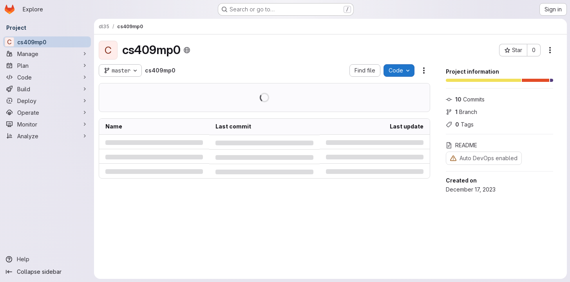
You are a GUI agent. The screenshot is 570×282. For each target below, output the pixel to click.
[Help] (47, 259)
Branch (461, 111)
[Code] (47, 77)
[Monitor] (47, 124)
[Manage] (47, 53)
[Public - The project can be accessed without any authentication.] (187, 50)
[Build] (47, 88)
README (461, 145)
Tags (460, 124)
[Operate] (47, 112)
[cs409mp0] (47, 41)
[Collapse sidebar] (47, 271)
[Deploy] (47, 100)
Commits (465, 99)
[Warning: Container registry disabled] (453, 158)
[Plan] (47, 65)
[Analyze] (47, 135)
